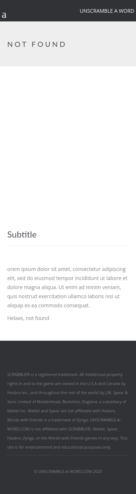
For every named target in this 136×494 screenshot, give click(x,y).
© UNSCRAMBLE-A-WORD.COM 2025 (68, 471)
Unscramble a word (107, 10)
